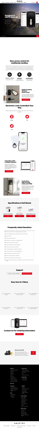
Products (3, 2)
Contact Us (19, 334)
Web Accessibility (7, 425)
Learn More (26, 99)
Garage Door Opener (13, 381)
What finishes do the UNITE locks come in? (13, 253)
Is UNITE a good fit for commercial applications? (14, 251)
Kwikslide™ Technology (14, 388)
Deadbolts (12, 371)
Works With (24, 372)
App (22, 373)
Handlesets (12, 373)
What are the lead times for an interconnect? (13, 257)
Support (25, 2)
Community (23, 402)
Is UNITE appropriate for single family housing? (14, 249)
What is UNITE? (8, 236)
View (8, 216)
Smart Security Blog (24, 406)
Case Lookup (24, 391)
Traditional (12, 395)
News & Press (23, 398)
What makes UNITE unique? (10, 238)
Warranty (23, 387)
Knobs (11, 372)
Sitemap (34, 425)
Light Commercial (13, 378)
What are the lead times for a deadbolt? (12, 255)
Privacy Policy (13, 425)
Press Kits (22, 411)
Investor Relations (24, 403)
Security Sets (12, 377)
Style (15, 2)
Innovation (11, 2)
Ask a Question (27, 273)
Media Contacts (23, 412)
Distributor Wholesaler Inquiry (25, 415)
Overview (4, 36)
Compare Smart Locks (25, 371)
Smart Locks (7, 2)
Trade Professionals (20, 2)
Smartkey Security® (13, 387)
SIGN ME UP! (33, 353)
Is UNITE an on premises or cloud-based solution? (14, 240)
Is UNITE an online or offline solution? (12, 242)
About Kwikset (23, 397)
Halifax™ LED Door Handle (13, 390)
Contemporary (12, 394)
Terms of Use (29, 425)
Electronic (12, 376)
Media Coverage (24, 413)
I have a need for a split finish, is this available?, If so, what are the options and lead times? (19, 260)
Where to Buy (34, 2)
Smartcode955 (24, 378)
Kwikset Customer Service (25, 393)
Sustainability (23, 401)
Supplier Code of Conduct (21, 425)
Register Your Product (25, 388)
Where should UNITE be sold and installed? (13, 244)
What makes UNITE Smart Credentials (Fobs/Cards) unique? (16, 231)
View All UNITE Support (14, 273)
